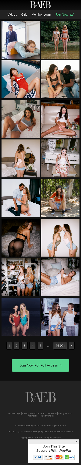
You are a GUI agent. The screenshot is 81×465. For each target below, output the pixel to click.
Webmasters (33, 416)
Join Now (64, 14)
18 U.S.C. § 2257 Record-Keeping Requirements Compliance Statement (40, 431)
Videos (12, 14)
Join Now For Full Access (40, 365)
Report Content (46, 416)
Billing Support (65, 413)
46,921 (60, 346)
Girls (24, 14)
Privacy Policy (28, 413)
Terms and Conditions (47, 413)
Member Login (41, 14)
